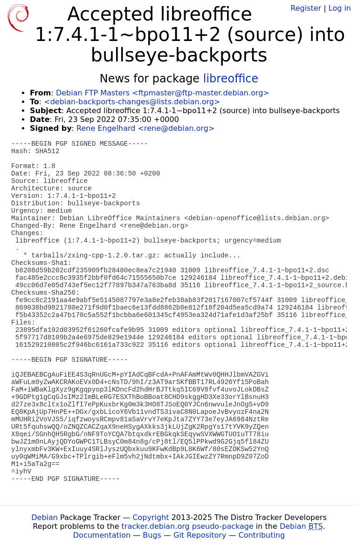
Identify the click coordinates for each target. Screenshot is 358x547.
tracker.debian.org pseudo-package (188, 526)
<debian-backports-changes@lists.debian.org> (132, 101)
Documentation (102, 535)
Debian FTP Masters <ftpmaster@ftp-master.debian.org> (162, 92)
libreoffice (231, 78)
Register (305, 8)
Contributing (262, 535)
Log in (340, 8)
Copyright (150, 517)
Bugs (152, 535)
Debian (44, 517)
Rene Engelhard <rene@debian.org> (145, 128)
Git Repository (199, 535)
